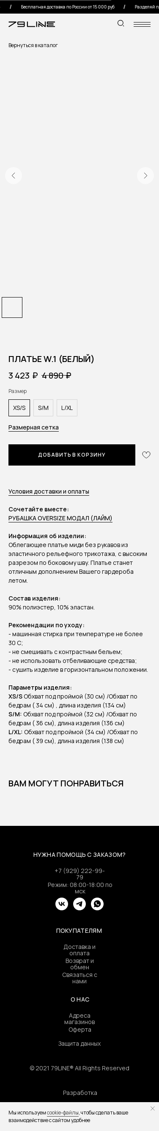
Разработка (80, 1093)
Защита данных (79, 1043)
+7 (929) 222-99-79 (80, 874)
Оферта (80, 1029)
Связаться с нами (79, 978)
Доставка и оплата (79, 950)
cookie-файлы (63, 1112)
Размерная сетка (33, 427)
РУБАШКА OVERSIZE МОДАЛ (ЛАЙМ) (60, 518)
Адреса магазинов (79, 1018)
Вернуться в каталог (33, 45)
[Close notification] (152, 1108)
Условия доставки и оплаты (48, 491)
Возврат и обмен (80, 964)
